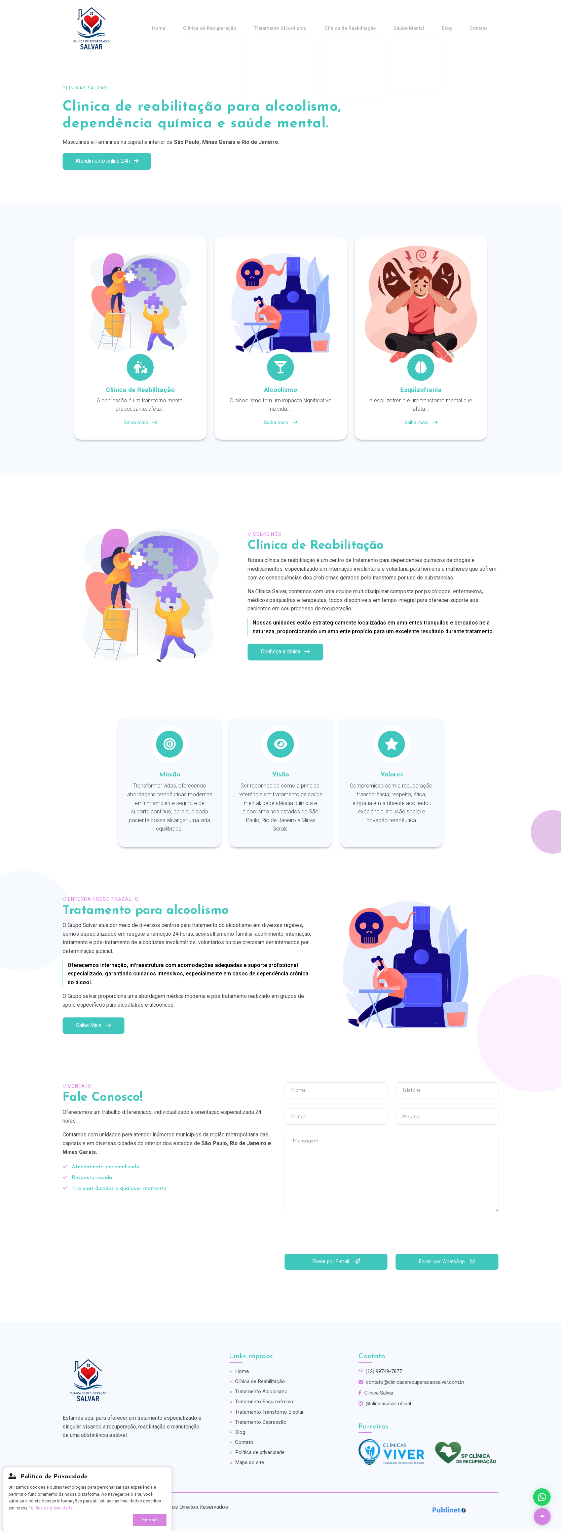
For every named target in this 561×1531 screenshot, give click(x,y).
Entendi (150, 1520)
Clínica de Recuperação (241, 28)
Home (196, 28)
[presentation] (336, 1234)
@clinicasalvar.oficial (386, 1404)
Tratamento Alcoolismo (306, 28)
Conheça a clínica (286, 651)
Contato (481, 28)
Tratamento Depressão (259, 1424)
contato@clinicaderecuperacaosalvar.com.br (414, 1382)
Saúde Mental (423, 28)
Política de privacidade (259, 1457)
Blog (455, 28)
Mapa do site (247, 1467)
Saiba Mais (94, 1024)
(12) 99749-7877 (382, 1371)
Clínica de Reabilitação (370, 28)
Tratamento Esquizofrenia (262, 1403)
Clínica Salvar (377, 1393)
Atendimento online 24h (108, 160)
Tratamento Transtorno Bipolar (267, 1414)
